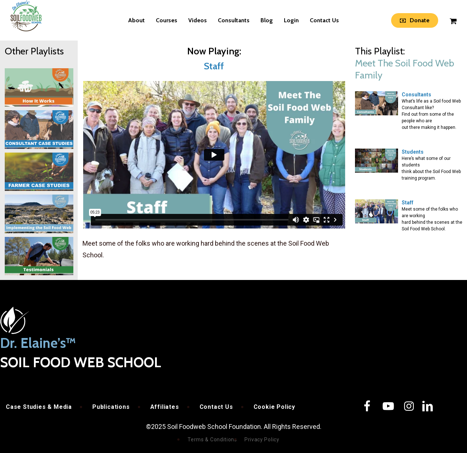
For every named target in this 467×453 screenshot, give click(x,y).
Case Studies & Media (39, 406)
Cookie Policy (274, 406)
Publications (111, 406)
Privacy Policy (261, 439)
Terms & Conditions (212, 439)
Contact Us (216, 406)
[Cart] (453, 20)
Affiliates (164, 406)
